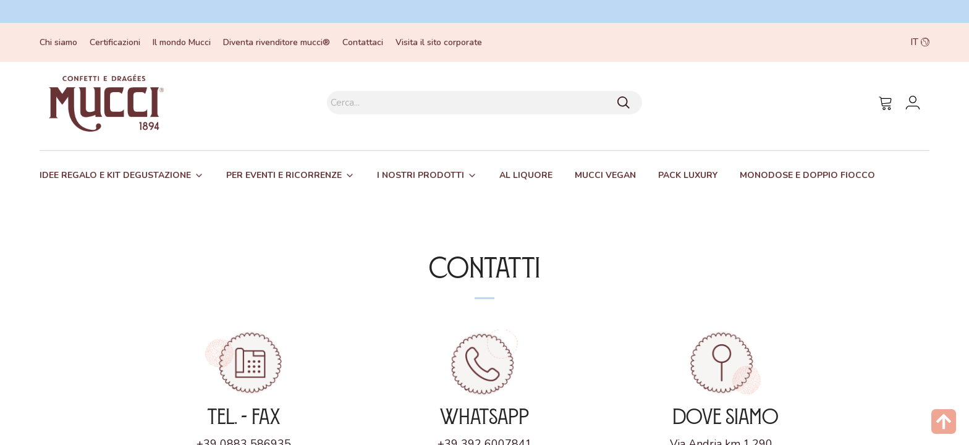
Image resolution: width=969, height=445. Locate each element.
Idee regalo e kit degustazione (115, 175)
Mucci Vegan (605, 175)
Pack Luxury (687, 175)
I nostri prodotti (420, 175)
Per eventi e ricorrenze (284, 175)
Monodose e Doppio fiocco (807, 175)
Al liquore (525, 175)
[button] (841, 42)
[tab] (122, 175)
